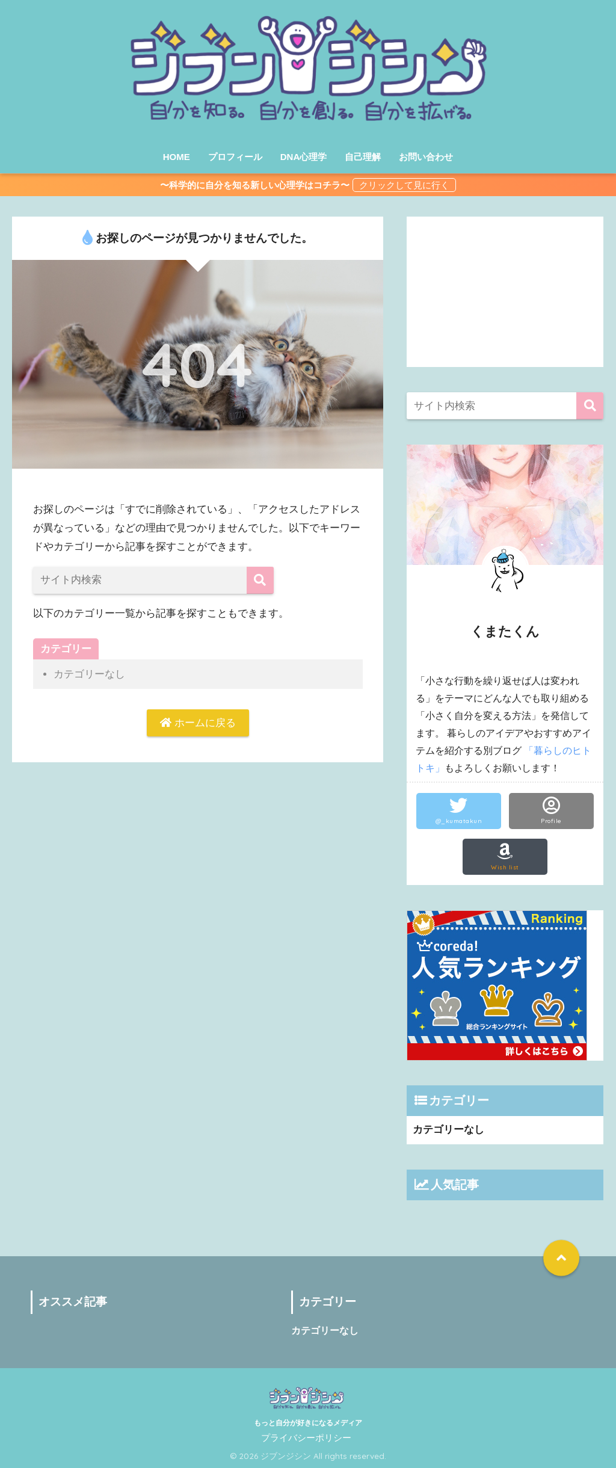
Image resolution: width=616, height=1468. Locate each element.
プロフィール (235, 157)
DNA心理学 (303, 157)
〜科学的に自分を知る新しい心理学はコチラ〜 (255, 185)
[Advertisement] (505, 292)
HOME (176, 157)
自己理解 (363, 157)
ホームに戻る (198, 723)
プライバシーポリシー (306, 1438)
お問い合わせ (426, 157)
